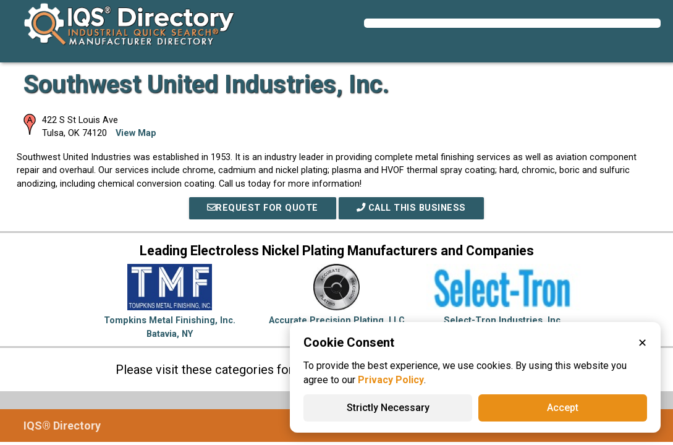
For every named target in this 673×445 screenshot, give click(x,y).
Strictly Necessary (388, 407)
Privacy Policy (391, 380)
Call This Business (411, 208)
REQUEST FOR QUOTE (262, 208)
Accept (562, 407)
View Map (136, 133)
